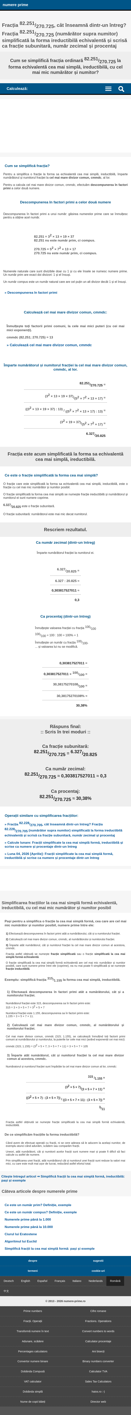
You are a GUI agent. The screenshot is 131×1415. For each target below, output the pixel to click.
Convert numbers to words (98, 1331)
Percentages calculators (33, 1351)
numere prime (15, 5)
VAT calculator (32, 1381)
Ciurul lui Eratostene (21, 1234)
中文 (6, 1291)
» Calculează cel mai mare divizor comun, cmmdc (49, 345)
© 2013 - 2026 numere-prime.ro (65, 1301)
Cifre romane (98, 1311)
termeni (33, 1270)
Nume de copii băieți (32, 1401)
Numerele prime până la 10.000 (29, 1227)
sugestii (98, 1260)
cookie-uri (98, 1270)
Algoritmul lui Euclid (21, 1241)
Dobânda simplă (33, 1391)
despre (32, 1260)
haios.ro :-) (98, 1391)
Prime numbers (32, 1311)
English (25, 1280)
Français (60, 1280)
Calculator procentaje (98, 1341)
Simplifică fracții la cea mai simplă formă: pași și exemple (50, 1248)
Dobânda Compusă (33, 1371)
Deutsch (9, 1280)
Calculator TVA (98, 1371)
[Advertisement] (65, 126)
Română (115, 1280)
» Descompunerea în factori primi (31, 292)
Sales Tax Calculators (98, 1381)
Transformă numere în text (33, 1331)
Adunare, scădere (33, 1341)
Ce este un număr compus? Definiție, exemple (41, 1212)
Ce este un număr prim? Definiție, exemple (38, 1205)
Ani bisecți (98, 1351)
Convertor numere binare (33, 1361)
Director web (98, 1401)
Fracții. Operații (32, 1321)
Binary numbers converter (98, 1361)
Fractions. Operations (98, 1321)
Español (42, 1280)
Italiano (76, 1280)
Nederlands (96, 1280)
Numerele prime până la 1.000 (28, 1219)
